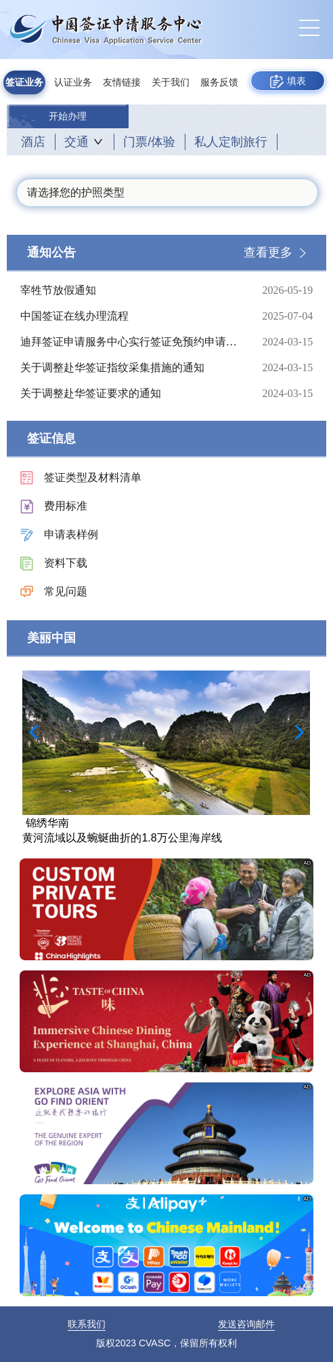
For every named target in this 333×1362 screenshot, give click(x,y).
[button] (295, 732)
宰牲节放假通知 (130, 290)
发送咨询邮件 (246, 1324)
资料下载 (65, 563)
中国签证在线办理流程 (130, 316)
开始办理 (68, 116)
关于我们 (171, 82)
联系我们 (87, 1324)
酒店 (33, 142)
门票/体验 (149, 142)
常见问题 (65, 591)
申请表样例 (71, 534)
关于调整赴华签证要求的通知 (130, 393)
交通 (76, 142)
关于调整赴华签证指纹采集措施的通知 (130, 368)
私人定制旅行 (230, 142)
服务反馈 (219, 82)
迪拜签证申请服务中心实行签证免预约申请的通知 (130, 342)
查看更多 (268, 252)
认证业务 (73, 82)
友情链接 (122, 82)
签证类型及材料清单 (92, 477)
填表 (288, 81)
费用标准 (65, 506)
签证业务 (24, 82)
